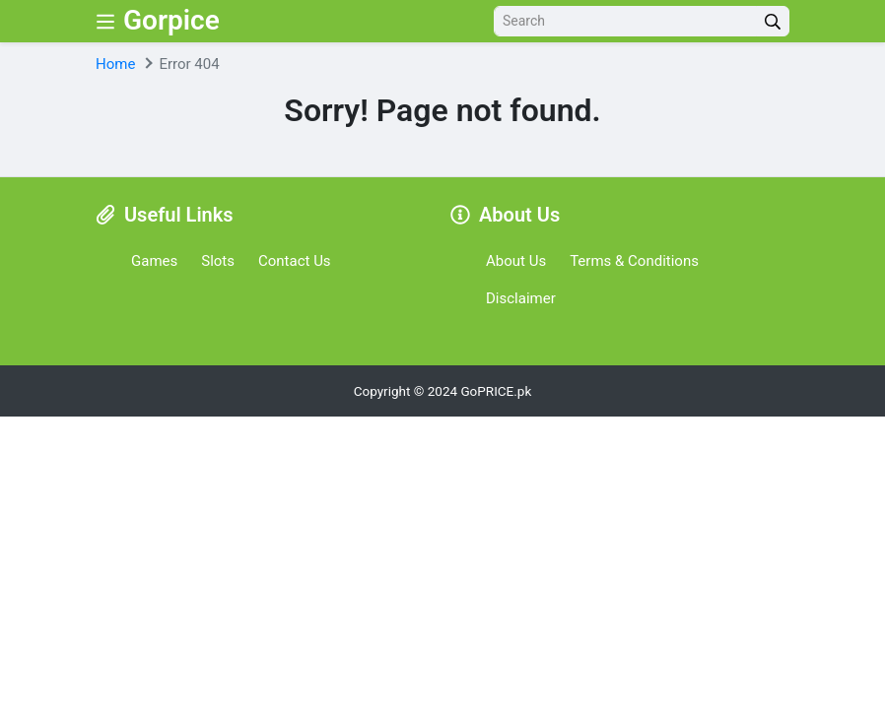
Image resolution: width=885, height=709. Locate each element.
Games (154, 261)
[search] (772, 21)
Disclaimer (521, 298)
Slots (218, 261)
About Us (516, 261)
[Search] (625, 21)
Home (115, 64)
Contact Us (294, 261)
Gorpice (171, 20)
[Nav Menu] (105, 21)
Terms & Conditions (634, 261)
